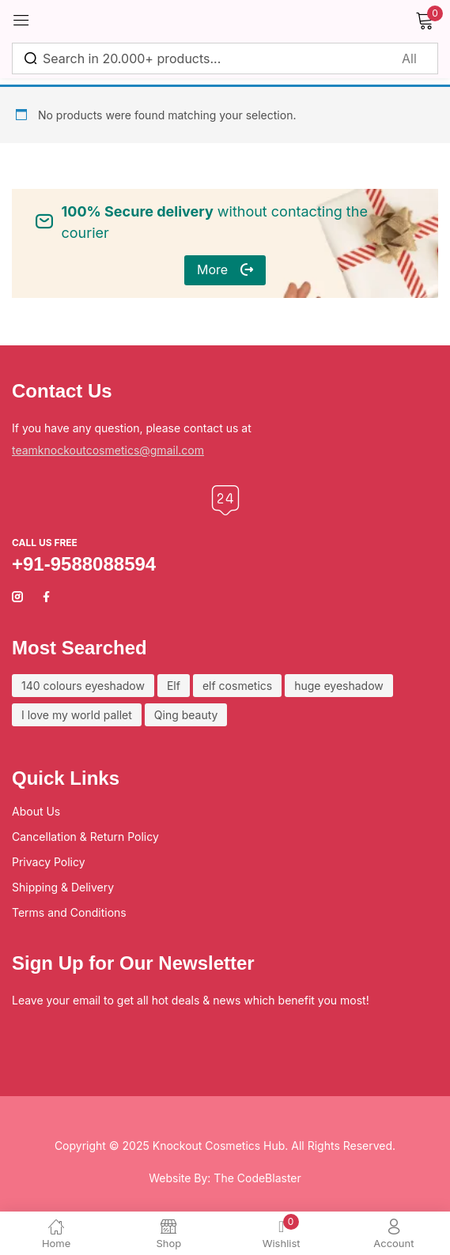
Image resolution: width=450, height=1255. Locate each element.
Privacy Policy (48, 862)
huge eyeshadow (339, 685)
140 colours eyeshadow (83, 685)
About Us (36, 811)
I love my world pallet (76, 715)
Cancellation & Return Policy (85, 836)
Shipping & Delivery (63, 887)
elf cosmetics (237, 685)
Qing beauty (186, 715)
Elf (173, 685)
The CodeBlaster (257, 1178)
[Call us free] (225, 500)
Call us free (45, 542)
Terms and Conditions (69, 912)
